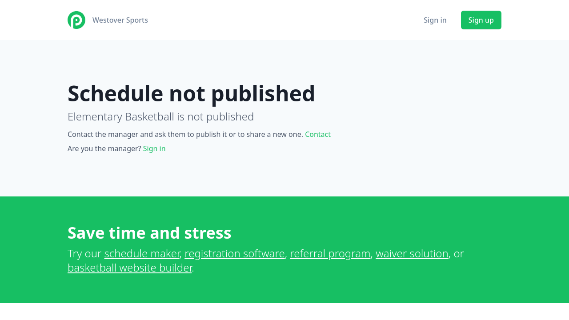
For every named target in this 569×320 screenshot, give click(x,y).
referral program (330, 253)
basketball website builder (130, 267)
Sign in (435, 20)
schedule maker (142, 253)
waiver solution (412, 253)
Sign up (481, 20)
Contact (318, 134)
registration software (234, 253)
